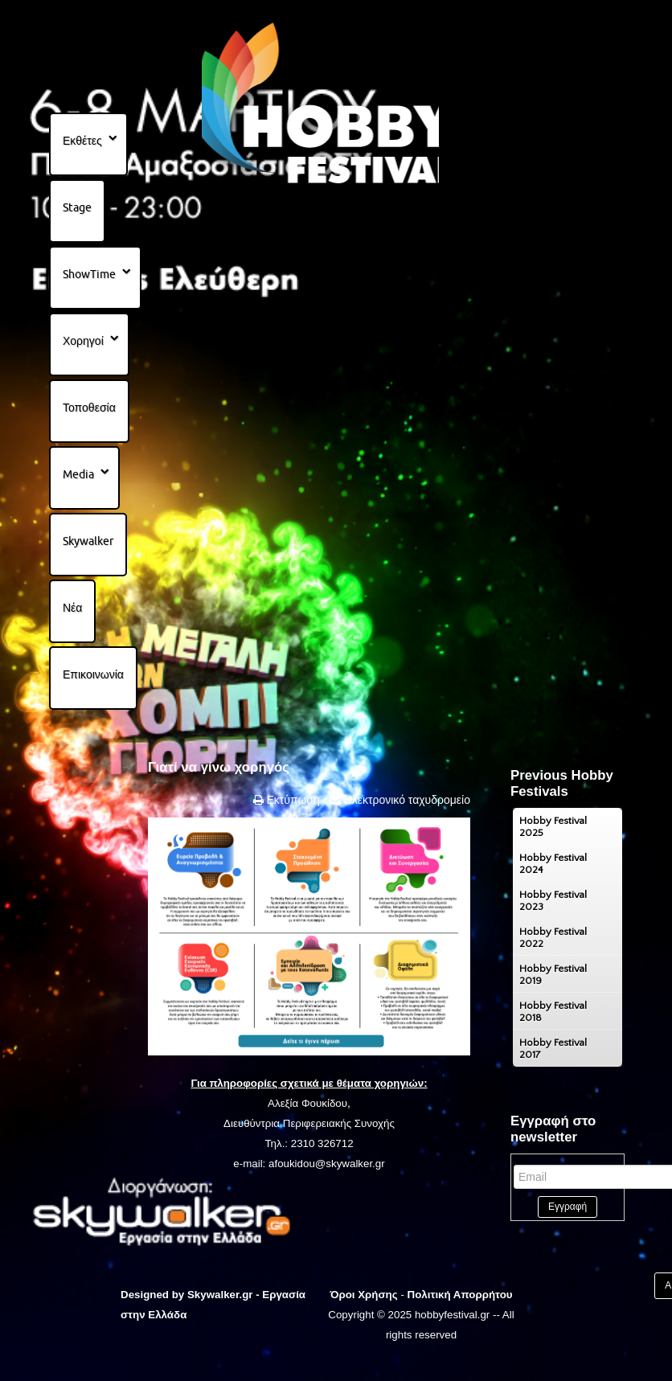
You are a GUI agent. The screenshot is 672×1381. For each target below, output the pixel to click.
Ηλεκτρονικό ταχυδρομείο (405, 799)
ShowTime (89, 274)
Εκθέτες (82, 140)
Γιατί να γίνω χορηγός (218, 767)
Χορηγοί (83, 340)
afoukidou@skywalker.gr (326, 1164)
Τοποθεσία (89, 407)
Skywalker (88, 541)
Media (78, 474)
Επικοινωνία (93, 674)
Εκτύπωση (292, 799)
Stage (77, 207)
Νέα (72, 607)
